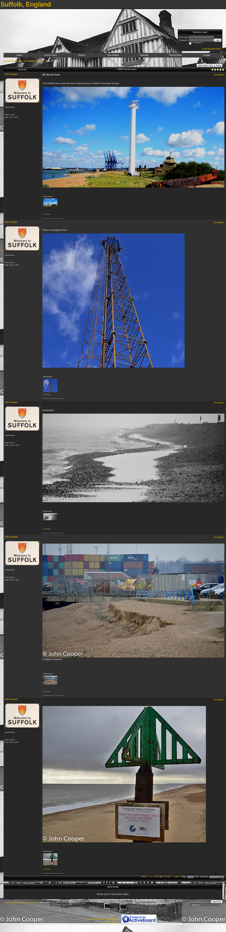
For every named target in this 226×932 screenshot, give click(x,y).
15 (158, 877)
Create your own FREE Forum (103, 919)
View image (46, 214)
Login (217, 40)
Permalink (218, 75)
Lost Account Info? (211, 49)
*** (222, 880)
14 (155, 877)
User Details (113, 55)
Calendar (144, 55)
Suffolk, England (12, 61)
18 (166, 877)
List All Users (50, 55)
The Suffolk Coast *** (34, 61)
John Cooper (11, 74)
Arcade (206, 55)
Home (19, 55)
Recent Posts (175, 55)
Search (81, 55)
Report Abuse (111, 922)
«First (143, 877)
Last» (177, 877)
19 (169, 877)
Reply (218, 65)
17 (163, 877)
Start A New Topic (205, 65)
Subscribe (216, 902)
